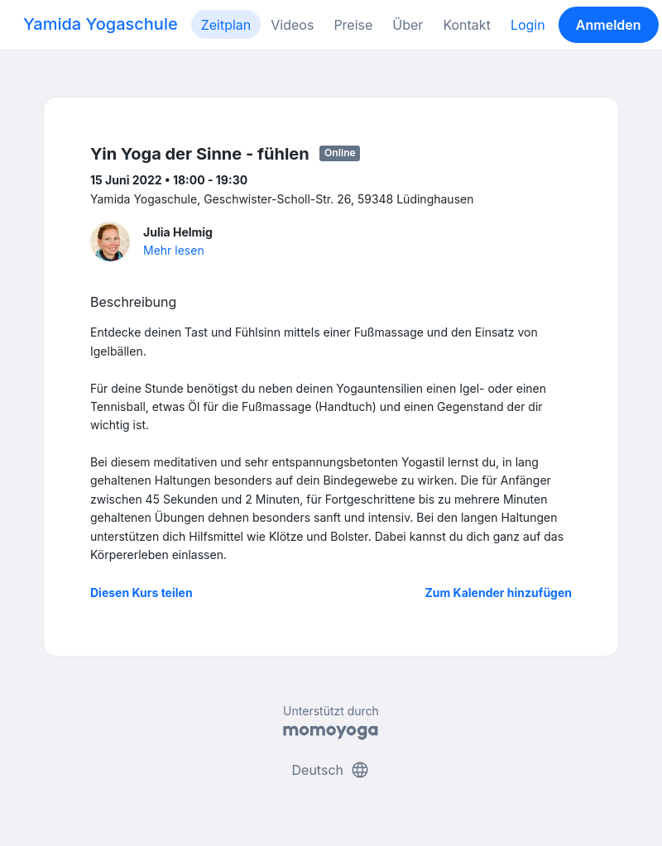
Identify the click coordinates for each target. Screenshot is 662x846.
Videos (292, 25)
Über (407, 25)
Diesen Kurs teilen (141, 593)
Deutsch (331, 770)
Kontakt (466, 25)
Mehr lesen (173, 250)
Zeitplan (226, 25)
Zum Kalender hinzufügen (498, 593)
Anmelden (608, 25)
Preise (352, 25)
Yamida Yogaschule (100, 24)
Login (528, 25)
